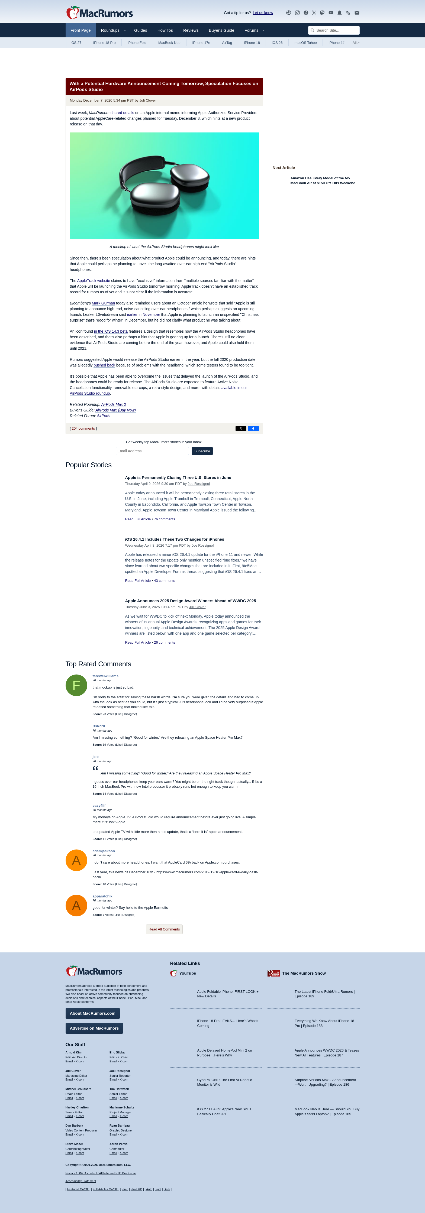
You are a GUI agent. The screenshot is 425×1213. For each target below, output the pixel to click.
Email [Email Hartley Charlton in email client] (69, 1114)
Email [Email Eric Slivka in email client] (113, 1059)
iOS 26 (277, 43)
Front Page (81, 30)
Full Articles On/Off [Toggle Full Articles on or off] (105, 1189)
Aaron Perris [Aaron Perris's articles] (118, 1142)
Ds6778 (99, 726)
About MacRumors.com (92, 1011)
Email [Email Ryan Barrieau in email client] (113, 1132)
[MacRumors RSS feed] (348, 13)
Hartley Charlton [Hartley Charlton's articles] (77, 1105)
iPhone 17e (201, 43)
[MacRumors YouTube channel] (331, 13)
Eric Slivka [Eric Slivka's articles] (117, 1050)
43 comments (164, 581)
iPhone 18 (252, 43)
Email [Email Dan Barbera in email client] (69, 1132)
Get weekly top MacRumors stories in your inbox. (164, 442)
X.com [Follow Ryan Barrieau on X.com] (124, 1132)
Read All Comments (164, 929)
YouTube (187, 971)
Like (118, 714)
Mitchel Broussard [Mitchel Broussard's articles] (79, 1087)
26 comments (164, 648)
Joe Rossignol (199, 484)
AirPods (103, 416)
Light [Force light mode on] (158, 1189)
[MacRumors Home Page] (99, 13)
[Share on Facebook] (253, 428)
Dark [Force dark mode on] (167, 1189)
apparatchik (102, 896)
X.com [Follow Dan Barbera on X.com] (80, 1132)
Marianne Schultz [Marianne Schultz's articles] (122, 1105)
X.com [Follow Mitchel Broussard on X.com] (80, 1096)
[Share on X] (241, 428)
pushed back (104, 365)
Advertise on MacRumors (94, 1026)
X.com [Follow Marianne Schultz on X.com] (124, 1114)
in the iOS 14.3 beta (111, 331)
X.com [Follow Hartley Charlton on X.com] (80, 1114)
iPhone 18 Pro (104, 43)
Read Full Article (138, 519)
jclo (96, 757)
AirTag (227, 43)
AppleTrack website (93, 280)
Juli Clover (148, 100)
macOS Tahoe (306, 43)
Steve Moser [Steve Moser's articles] (74, 1142)
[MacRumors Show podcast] (288, 13)
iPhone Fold (137, 43)
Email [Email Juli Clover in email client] (69, 1077)
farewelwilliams (105, 676)
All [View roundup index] (356, 43)
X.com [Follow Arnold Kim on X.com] (80, 1059)
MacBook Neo (169, 43)
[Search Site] (334, 30)
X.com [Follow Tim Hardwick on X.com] (124, 1096)
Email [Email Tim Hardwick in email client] (113, 1096)
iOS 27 (76, 43)
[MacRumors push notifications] (339, 13)
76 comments (164, 519)
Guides (140, 30)
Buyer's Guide (221, 30)
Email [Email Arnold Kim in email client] (69, 1059)
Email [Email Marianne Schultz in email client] (113, 1114)
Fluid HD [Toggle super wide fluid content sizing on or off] (136, 1189)
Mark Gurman (103, 303)
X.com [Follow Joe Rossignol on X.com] (124, 1077)
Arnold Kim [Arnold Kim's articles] (74, 1050)
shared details (122, 113)
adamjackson (104, 851)
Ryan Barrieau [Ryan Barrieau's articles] (120, 1123)
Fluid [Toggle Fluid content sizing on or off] (125, 1189)
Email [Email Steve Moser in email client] (69, 1151)
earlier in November (143, 314)
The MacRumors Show (304, 971)
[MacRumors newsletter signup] (357, 13)
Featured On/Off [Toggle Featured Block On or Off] (78, 1189)
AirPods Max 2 (113, 404)
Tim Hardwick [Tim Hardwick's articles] (119, 1087)
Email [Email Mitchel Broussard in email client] (69, 1096)
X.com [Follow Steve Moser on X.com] (80, 1151)
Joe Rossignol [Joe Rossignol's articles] (120, 1069)
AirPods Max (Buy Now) (115, 410)
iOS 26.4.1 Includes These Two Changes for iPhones (182, 539)
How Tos (165, 30)
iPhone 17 (337, 43)
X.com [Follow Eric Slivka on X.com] (124, 1059)
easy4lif (99, 805)
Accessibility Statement (81, 1181)
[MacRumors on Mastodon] (322, 13)
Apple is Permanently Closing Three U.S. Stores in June (186, 477)
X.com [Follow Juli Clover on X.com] (80, 1077)
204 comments (83, 428)
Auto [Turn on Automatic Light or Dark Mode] (149, 1189)
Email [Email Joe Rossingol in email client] (113, 1077)
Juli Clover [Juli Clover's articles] (73, 1069)
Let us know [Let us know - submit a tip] (263, 13)
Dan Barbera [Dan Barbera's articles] (74, 1123)
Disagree (130, 714)
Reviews (191, 30)
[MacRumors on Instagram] (297, 13)
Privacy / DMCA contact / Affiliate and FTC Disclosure (101, 1173)
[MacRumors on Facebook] (306, 13)
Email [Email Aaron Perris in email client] (113, 1151)
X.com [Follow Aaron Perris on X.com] (124, 1151)
